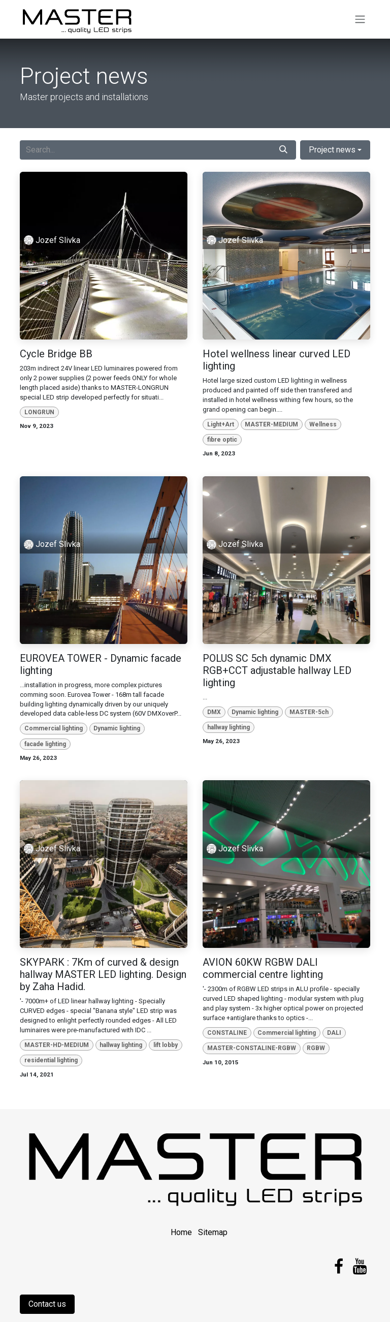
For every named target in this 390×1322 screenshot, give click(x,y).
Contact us (47, 1304)
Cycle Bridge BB (56, 354)
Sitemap (213, 1232)
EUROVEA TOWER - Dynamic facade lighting (100, 664)
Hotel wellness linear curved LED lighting (276, 360)
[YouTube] (360, 1266)
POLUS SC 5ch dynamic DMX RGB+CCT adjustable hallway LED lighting (277, 670)
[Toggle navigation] (360, 19)
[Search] (283, 150)
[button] (335, 150)
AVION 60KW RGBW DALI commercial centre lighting (263, 968)
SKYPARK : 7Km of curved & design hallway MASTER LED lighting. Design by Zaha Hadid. (103, 974)
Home (181, 1232)
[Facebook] (338, 1266)
